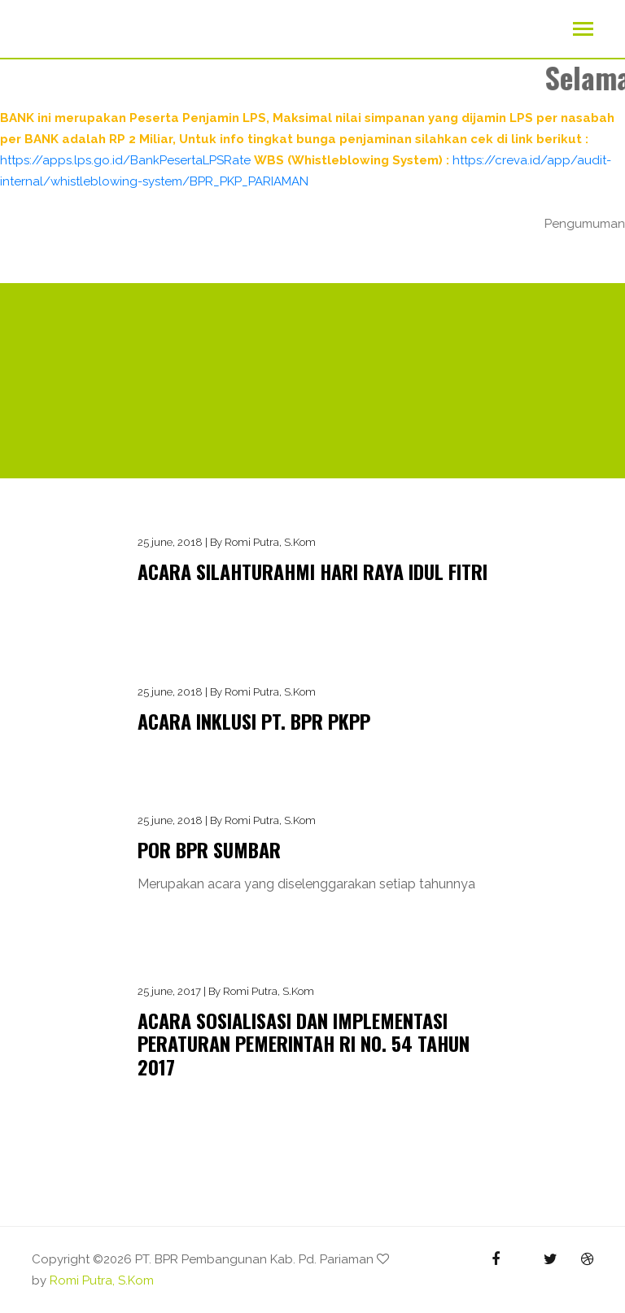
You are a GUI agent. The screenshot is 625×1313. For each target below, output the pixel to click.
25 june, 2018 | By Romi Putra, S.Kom (227, 542)
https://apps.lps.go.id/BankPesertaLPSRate (125, 160)
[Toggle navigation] (583, 30)
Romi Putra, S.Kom (102, 1280)
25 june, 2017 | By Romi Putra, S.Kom (226, 991)
